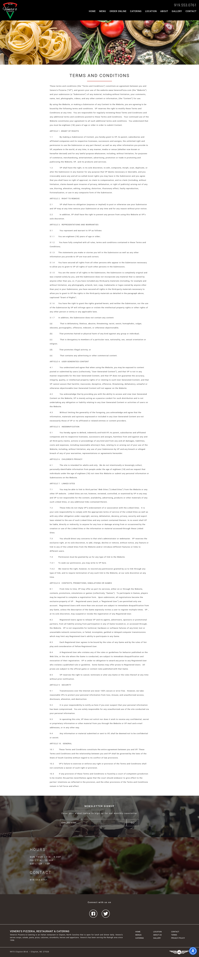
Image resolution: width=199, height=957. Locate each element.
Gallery (177, 11)
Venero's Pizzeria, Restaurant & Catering (39, 931)
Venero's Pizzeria (10, 10)
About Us (157, 935)
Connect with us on (99, 902)
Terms (174, 935)
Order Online (118, 11)
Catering (136, 11)
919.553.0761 (185, 5)
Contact (191, 11)
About (164, 11)
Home (92, 11)
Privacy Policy (178, 938)
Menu (102, 11)
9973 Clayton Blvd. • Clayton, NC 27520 (29, 952)
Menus (138, 935)
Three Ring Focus (179, 952)
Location (151, 11)
